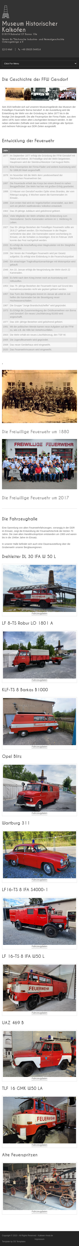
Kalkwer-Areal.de (45, 1235)
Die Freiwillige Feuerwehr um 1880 (35, 432)
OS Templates (19, 1241)
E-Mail (8, 49)
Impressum (39, 1239)
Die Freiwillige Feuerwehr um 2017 (35, 498)
